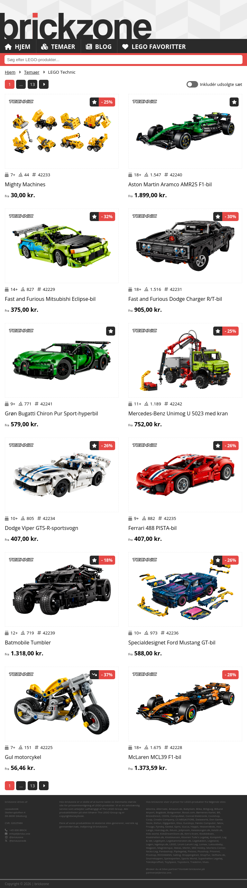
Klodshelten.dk (155, 837)
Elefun (157, 823)
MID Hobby (198, 847)
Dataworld (202, 819)
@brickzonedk (17, 840)
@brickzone (16, 837)
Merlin (186, 847)
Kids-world (152, 833)
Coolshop (214, 816)
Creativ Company (164, 819)
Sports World (189, 858)
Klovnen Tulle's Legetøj (195, 837)
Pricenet (215, 851)
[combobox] (123, 59)
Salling (177, 854)
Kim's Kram (191, 833)
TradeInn (195, 862)
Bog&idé (161, 812)
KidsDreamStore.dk (171, 833)
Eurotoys (188, 823)
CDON (165, 816)
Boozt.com (188, 812)
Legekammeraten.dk (178, 840)
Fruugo (150, 826)
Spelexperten (172, 858)
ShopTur (205, 854)
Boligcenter (174, 812)
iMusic (173, 830)
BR (218, 812)
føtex (220, 823)
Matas (177, 847)
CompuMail (177, 816)
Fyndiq (160, 826)
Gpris (177, 826)
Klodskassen (172, 837)
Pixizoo (192, 851)
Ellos (179, 823)
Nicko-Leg (152, 851)
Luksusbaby (215, 844)
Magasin (151, 847)
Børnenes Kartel (205, 812)
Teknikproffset (154, 862)
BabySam (189, 808)
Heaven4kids (207, 826)
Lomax (203, 844)
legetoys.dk (161, 844)
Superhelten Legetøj (210, 858)
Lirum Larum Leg (188, 844)
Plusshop (202, 851)
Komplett (215, 837)
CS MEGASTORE (185, 819)
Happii (194, 826)
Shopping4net (190, 854)
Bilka (199, 808)
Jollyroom (184, 830)
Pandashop (166, 851)
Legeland (212, 840)
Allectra (150, 808)
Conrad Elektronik (196, 816)
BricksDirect (153, 816)
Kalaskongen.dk (200, 830)
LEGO (172, 844)
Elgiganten (169, 823)
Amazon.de (175, 808)
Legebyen (159, 840)
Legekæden (199, 840)
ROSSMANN (165, 854)
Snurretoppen (154, 858)
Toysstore (183, 862)
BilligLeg (208, 808)
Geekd (169, 826)
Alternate (161, 808)
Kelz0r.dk (216, 830)
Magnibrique (164, 847)
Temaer (58, 46)
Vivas (206, 862)
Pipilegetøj (180, 851)
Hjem (18, 46)
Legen (149, 844)
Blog (99, 46)
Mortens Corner (215, 847)
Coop (149, 819)
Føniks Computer (205, 823)
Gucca (185, 826)
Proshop (151, 854)
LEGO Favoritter (155, 46)
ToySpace (170, 862)
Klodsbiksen (206, 833)
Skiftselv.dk (218, 854)
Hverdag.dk (162, 830)
